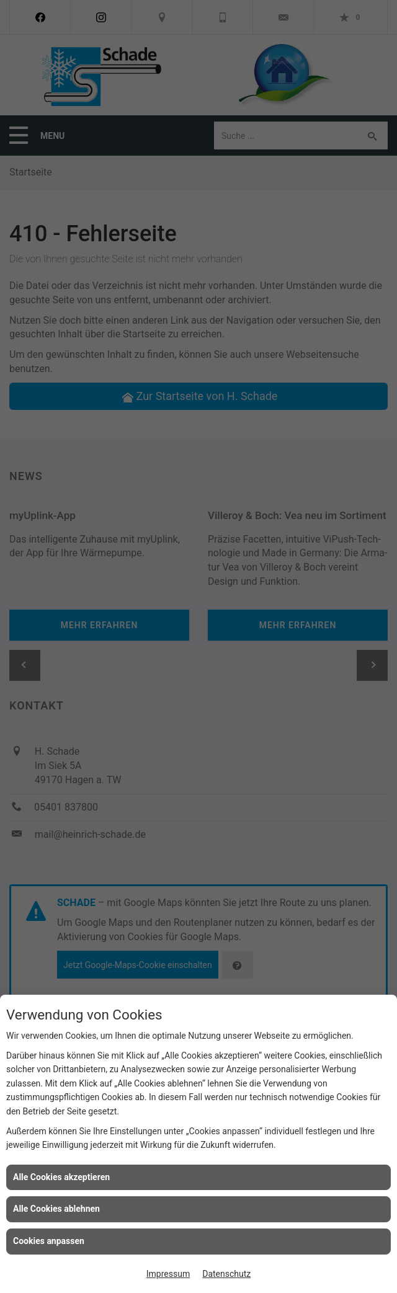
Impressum (168, 1274)
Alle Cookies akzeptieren (61, 1177)
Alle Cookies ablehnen (56, 1209)
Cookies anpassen (48, 1241)
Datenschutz (226, 1274)
